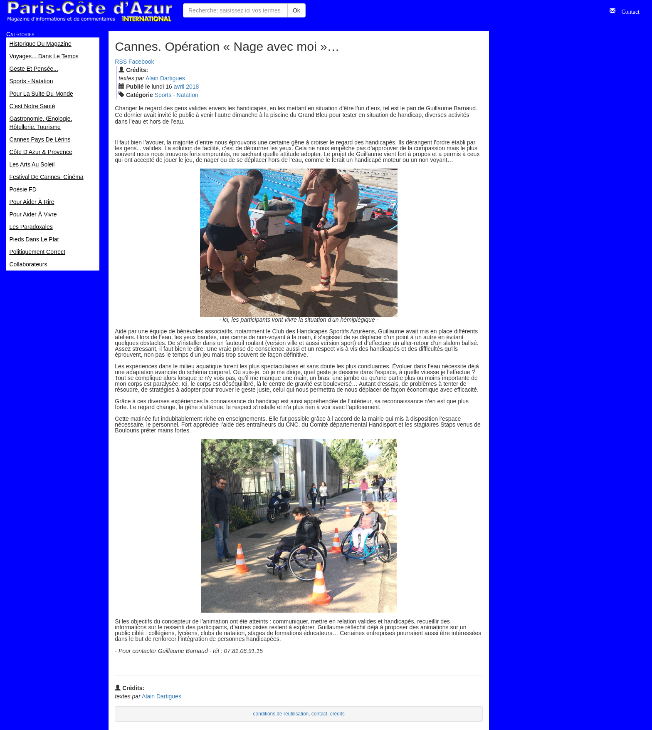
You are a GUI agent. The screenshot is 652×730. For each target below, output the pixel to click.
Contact (627, 10)
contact (319, 714)
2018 (192, 86)
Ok (296, 10)
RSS (121, 61)
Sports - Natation (176, 95)
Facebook (141, 61)
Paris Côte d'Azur (89, 11)
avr (179, 86)
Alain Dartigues (165, 78)
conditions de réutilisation (281, 714)
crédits (337, 714)
